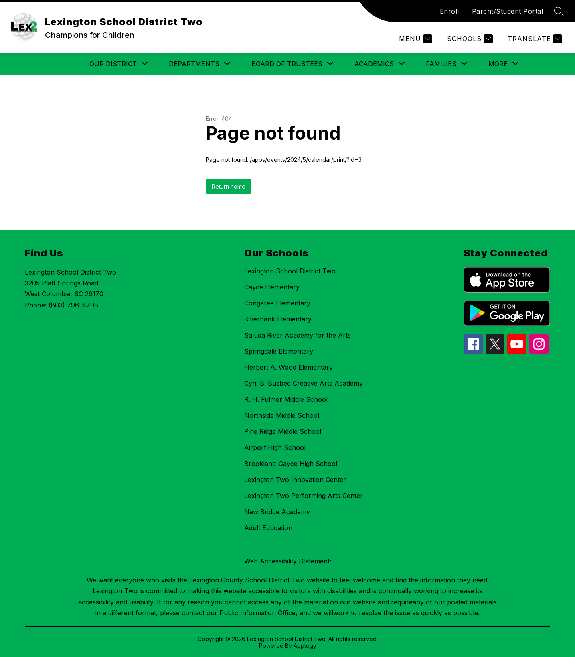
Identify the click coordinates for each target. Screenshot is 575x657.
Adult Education (268, 528)
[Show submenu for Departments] (194, 64)
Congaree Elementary (277, 303)
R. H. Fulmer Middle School (286, 399)
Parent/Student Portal (507, 11)
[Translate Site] (534, 39)
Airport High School (275, 447)
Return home (228, 186)
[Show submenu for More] (498, 64)
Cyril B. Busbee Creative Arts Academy (303, 383)
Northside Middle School (281, 415)
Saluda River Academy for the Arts (297, 335)
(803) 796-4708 (73, 305)
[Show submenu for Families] (441, 64)
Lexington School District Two (290, 271)
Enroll (449, 11)
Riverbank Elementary (278, 319)
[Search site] (559, 11)
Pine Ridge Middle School (282, 431)
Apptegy (305, 645)
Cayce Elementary (272, 287)
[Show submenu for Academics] (374, 64)
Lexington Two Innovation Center (295, 480)
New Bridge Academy (277, 512)
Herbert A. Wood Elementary (288, 367)
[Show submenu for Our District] (113, 64)
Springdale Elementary (278, 351)
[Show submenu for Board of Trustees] (286, 64)
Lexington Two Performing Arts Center (303, 496)
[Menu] (414, 39)
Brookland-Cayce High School (290, 464)
